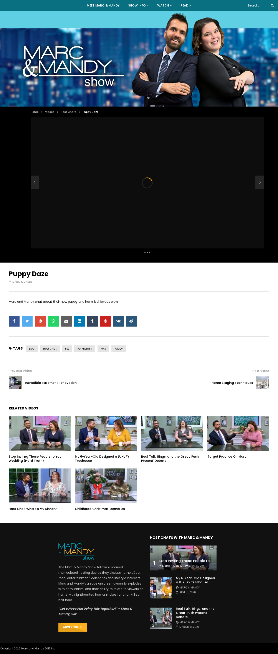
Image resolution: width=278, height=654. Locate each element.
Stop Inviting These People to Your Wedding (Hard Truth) (36, 458)
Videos (49, 112)
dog (32, 348)
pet (67, 348)
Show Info (137, 5)
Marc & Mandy (22, 282)
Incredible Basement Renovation (51, 383)
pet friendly (85, 348)
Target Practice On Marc (227, 456)
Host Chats (68, 112)
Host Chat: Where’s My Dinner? (33, 509)
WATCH (163, 5)
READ (184, 5)
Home (35, 112)
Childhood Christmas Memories (100, 509)
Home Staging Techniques (232, 383)
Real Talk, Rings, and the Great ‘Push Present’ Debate (170, 458)
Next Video (260, 371)
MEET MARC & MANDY (103, 5)
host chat (49, 348)
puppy (119, 348)
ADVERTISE (72, 627)
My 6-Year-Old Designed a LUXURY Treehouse (102, 458)
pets (103, 348)
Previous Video (20, 371)
